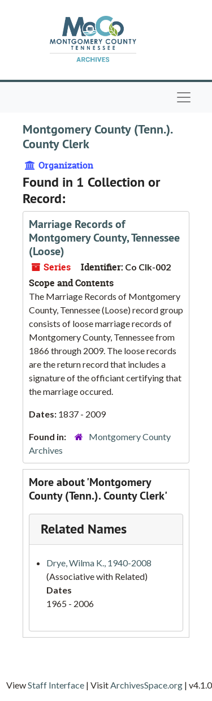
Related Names (84, 528)
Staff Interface (56, 685)
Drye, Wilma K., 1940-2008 (99, 562)
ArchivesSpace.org (146, 685)
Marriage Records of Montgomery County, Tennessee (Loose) (104, 238)
